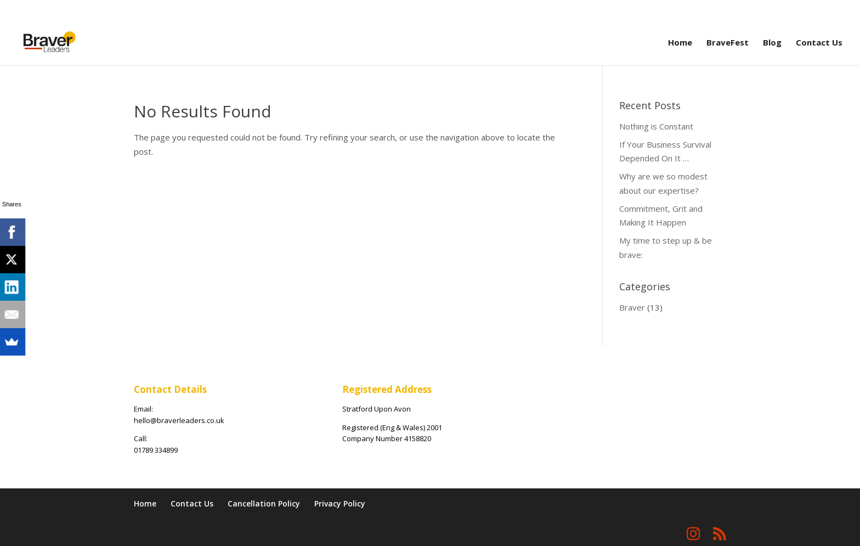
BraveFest (727, 43)
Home (680, 43)
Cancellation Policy (264, 503)
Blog (772, 43)
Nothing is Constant (656, 126)
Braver (632, 307)
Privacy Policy (339, 503)
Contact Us (819, 43)
